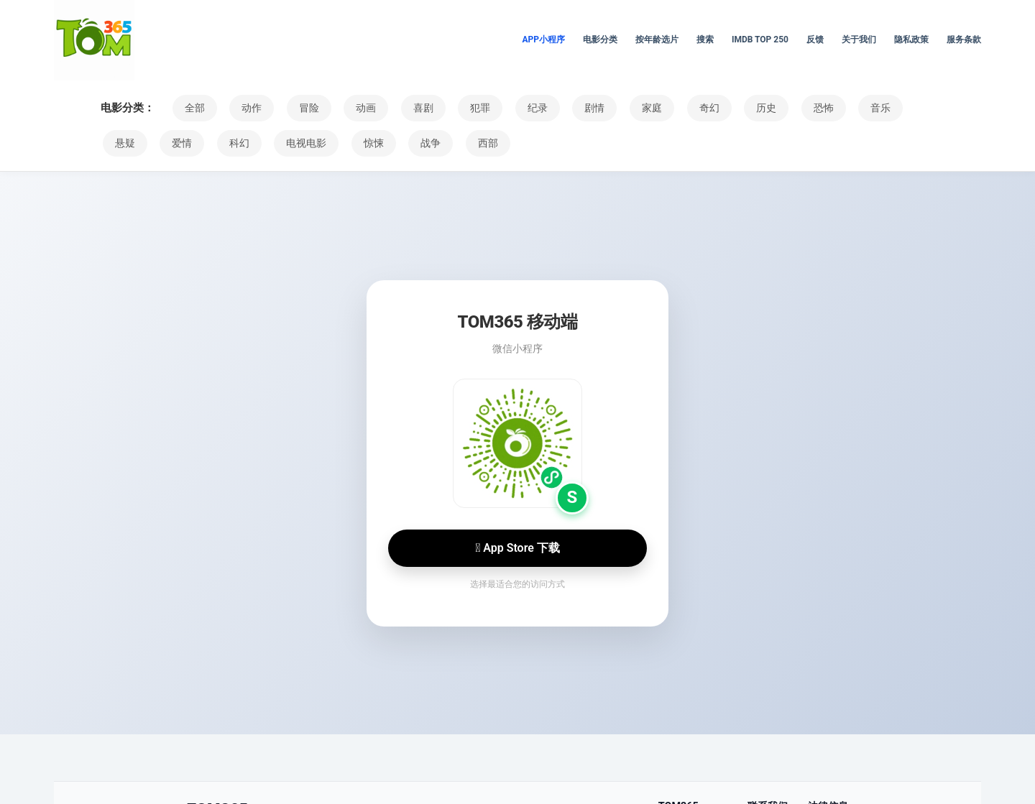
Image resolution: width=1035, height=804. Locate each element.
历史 (724, 108)
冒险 (299, 108)
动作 (246, 108)
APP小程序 (543, 39)
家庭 (618, 108)
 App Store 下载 (517, 548)
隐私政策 (911, 39)
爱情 (123, 143)
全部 (193, 108)
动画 (352, 108)
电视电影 (239, 143)
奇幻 (671, 108)
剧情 (565, 108)
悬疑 (884, 108)
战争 (356, 143)
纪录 (512, 108)
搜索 (705, 39)
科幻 (176, 143)
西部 (409, 143)
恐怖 (778, 108)
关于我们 (859, 39)
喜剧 (405, 108)
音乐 (831, 108)
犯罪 (458, 108)
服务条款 (964, 39)
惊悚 (303, 143)
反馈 (815, 39)
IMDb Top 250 (760, 39)
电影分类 (600, 39)
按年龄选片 (656, 39)
